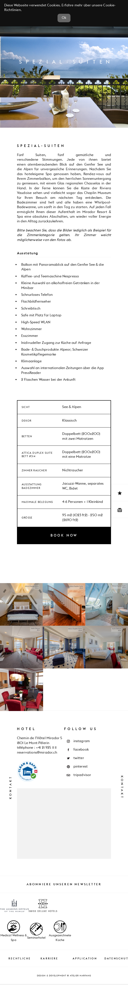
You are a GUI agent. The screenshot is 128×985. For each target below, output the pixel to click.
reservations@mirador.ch (37, 753)
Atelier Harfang (80, 976)
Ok (64, 19)
